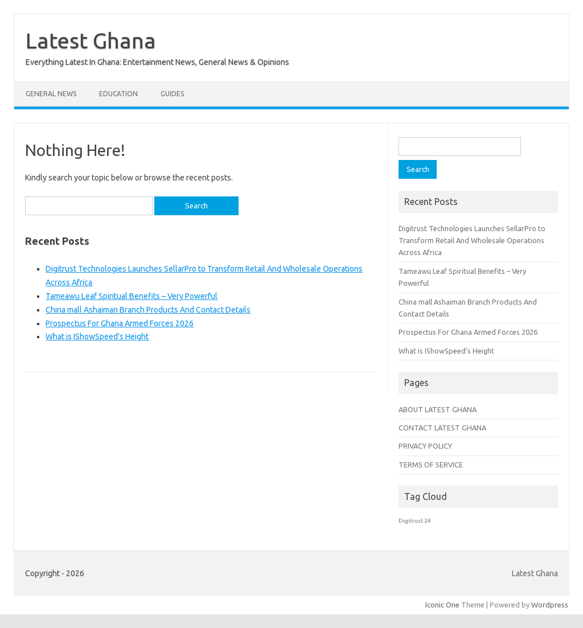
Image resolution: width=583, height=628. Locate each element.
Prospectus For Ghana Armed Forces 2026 (120, 323)
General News (51, 93)
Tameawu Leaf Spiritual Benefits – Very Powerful (131, 296)
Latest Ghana (91, 40)
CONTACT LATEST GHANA (442, 428)
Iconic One (442, 605)
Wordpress (549, 605)
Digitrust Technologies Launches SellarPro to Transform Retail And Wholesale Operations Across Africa (472, 240)
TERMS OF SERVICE (431, 465)
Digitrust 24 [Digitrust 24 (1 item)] (415, 521)
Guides (172, 93)
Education (118, 93)
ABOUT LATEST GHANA (438, 409)
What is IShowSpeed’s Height (97, 336)
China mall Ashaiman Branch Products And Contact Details (148, 309)
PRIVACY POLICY (425, 446)
